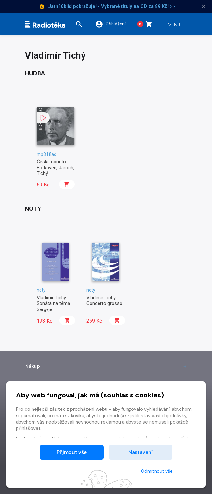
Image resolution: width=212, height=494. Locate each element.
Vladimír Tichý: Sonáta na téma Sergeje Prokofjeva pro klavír (53, 309)
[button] (82, 24)
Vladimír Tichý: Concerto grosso (104, 300)
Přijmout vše (72, 452)
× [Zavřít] (204, 6)
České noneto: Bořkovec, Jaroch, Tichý (55, 167)
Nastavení (140, 452)
